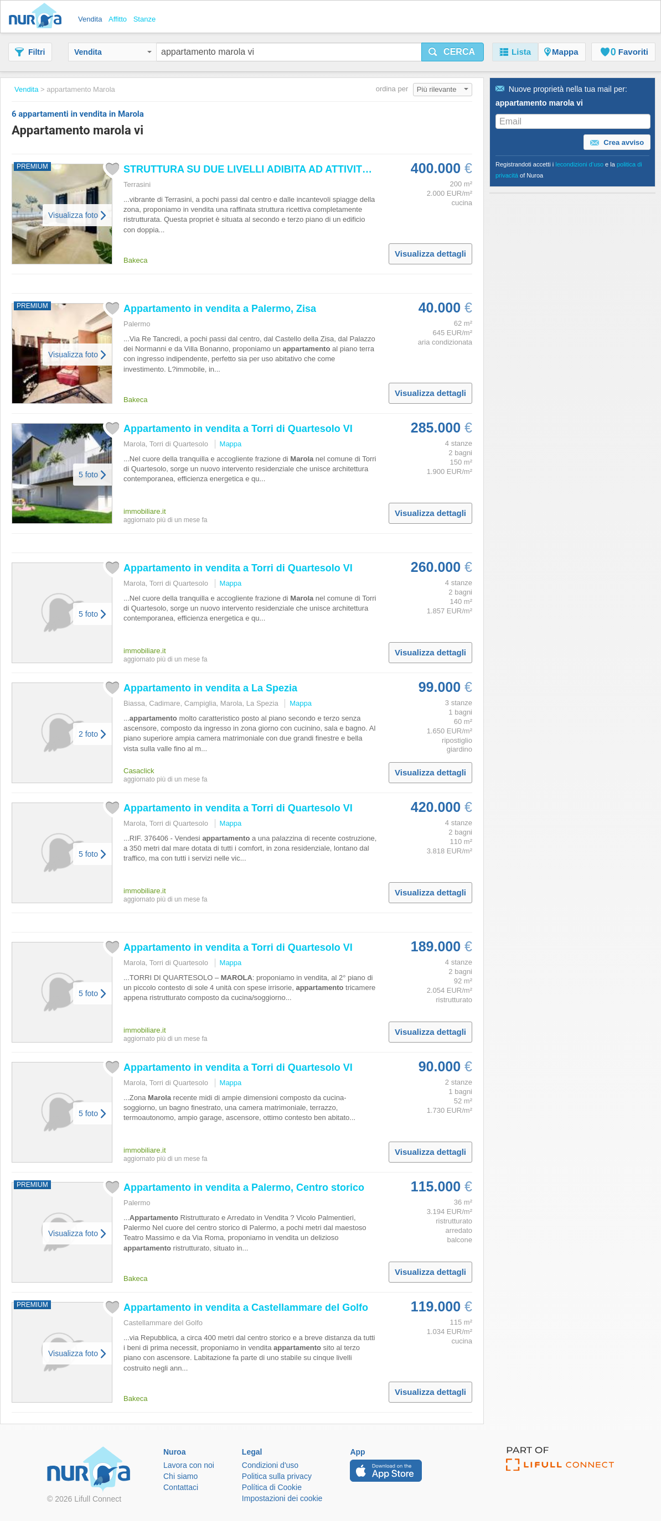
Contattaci (180, 1487)
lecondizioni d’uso (579, 164)
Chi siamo (180, 1476)
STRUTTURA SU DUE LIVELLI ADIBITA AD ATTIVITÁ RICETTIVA (273, 169)
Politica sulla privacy (277, 1476)
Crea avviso (617, 142)
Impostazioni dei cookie (282, 1498)
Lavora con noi (188, 1465)
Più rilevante (442, 89)
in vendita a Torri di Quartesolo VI (238, 428)
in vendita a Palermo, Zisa (219, 308)
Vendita (113, 52)
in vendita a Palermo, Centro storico (243, 1187)
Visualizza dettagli (430, 253)
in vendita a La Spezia (210, 688)
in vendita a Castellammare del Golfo (245, 1307)
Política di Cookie (272, 1487)
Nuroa (38, 16)
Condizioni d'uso (270, 1465)
